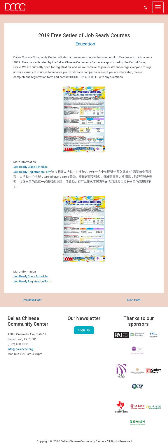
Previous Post (30, 300)
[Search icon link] (146, 7)
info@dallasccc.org (20, 349)
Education (85, 44)
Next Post (135, 300)
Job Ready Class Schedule (30, 166)
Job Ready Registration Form (32, 171)
